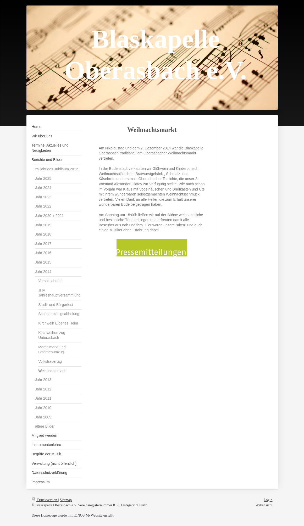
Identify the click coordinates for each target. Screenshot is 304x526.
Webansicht (264, 505)
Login (268, 500)
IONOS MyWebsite (88, 515)
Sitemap (66, 500)
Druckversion (45, 500)
